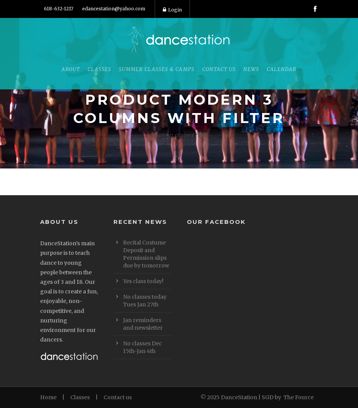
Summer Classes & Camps (156, 69)
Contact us (118, 397)
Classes (99, 69)
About (71, 69)
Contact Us (219, 69)
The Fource (298, 397)
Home (48, 397)
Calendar (281, 69)
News (251, 69)
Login (172, 10)
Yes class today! (143, 281)
